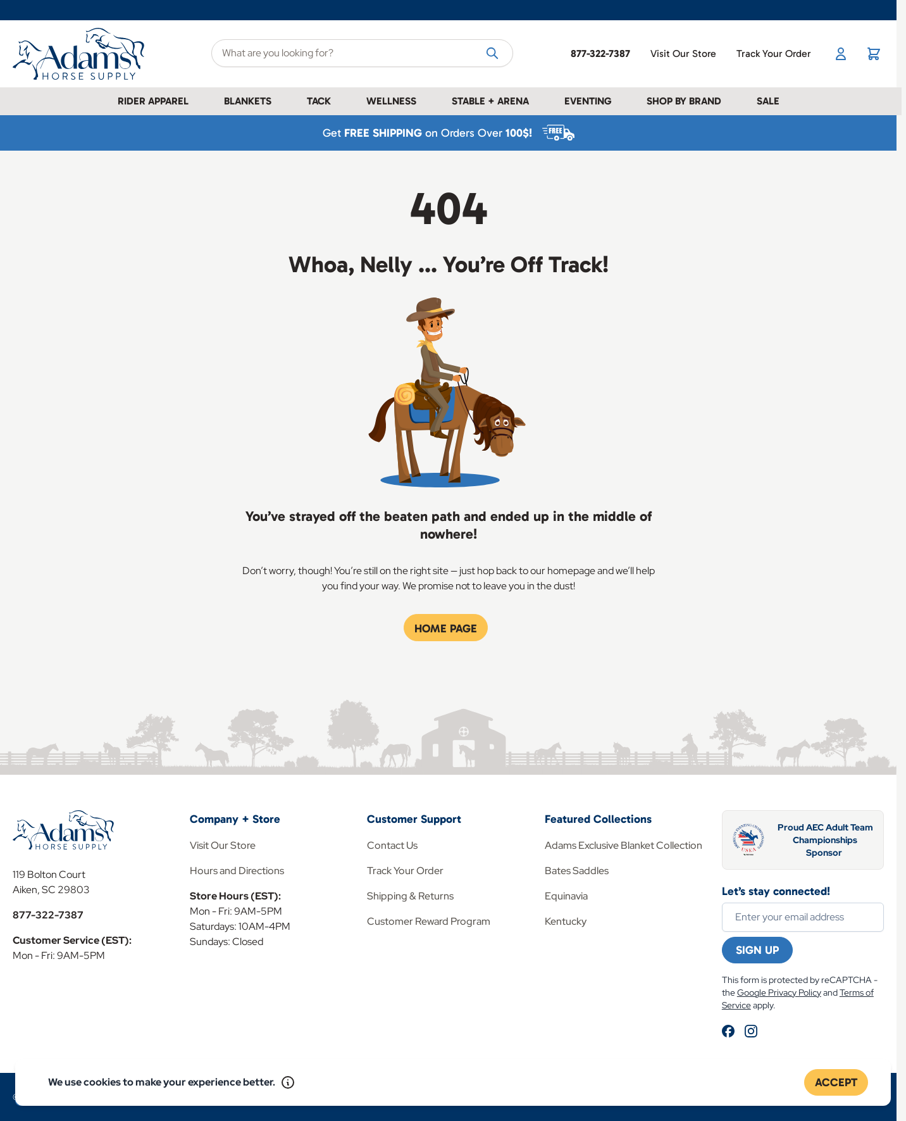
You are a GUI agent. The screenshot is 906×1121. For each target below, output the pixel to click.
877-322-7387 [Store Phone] (600, 53)
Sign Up (757, 950)
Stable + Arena (490, 101)
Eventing (587, 101)
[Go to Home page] (82, 54)
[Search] (492, 52)
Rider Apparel (153, 101)
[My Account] (841, 54)
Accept (836, 1082)
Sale (768, 101)
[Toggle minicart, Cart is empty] (874, 54)
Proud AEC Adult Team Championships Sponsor (825, 840)
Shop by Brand (684, 101)
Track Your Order (773, 53)
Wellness (391, 101)
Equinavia (566, 896)
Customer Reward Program (428, 921)
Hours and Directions (237, 870)
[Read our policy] (287, 1082)
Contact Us (392, 845)
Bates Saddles (577, 870)
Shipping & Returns (410, 896)
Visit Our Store (683, 53)
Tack (319, 101)
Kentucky (565, 921)
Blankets (247, 101)
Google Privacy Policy (779, 992)
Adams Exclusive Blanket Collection (623, 845)
